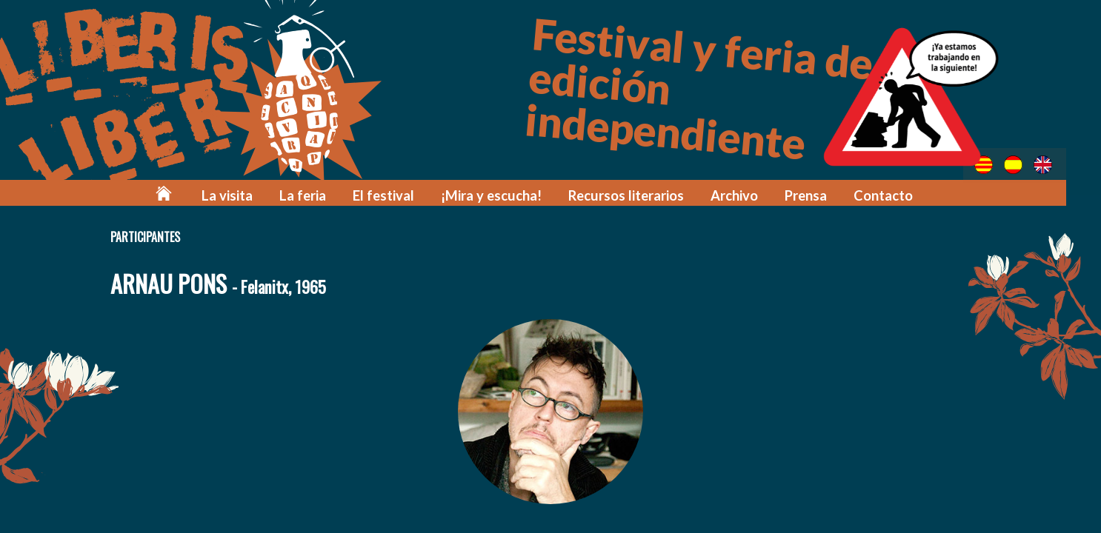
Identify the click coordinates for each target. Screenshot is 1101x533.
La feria (328, 194)
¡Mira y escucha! (508, 194)
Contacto (888, 194)
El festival (405, 194)
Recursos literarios (637, 194)
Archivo (742, 194)
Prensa (812, 194)
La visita (256, 194)
